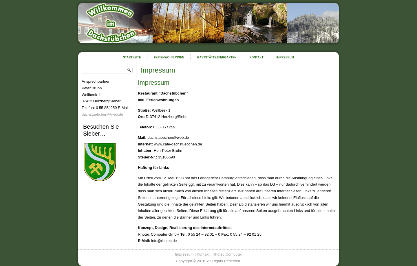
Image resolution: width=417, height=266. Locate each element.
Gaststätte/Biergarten (217, 57)
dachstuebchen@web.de (102, 114)
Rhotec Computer (227, 254)
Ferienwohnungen (169, 57)
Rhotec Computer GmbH (158, 234)
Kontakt (256, 57)
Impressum (285, 57)
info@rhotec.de (163, 241)
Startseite (132, 57)
